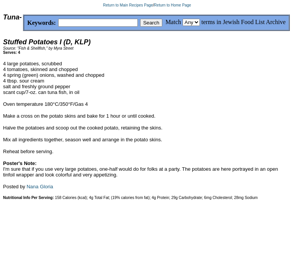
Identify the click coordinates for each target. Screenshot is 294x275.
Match (173, 22)
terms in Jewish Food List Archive (243, 22)
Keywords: (23, 23)
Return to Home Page (172, 5)
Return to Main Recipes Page (128, 5)
